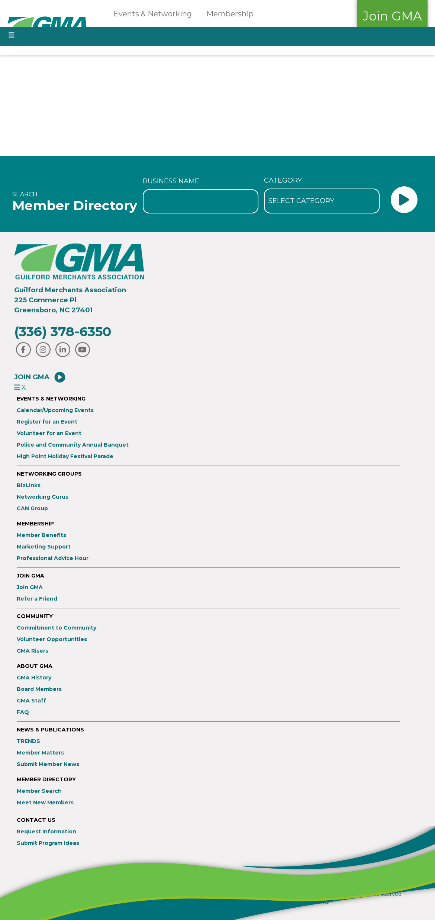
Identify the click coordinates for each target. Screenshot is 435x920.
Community (35, 616)
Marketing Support (44, 546)
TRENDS (28, 741)
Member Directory (46, 779)
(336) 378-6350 (62, 331)
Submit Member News (48, 764)
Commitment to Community (56, 627)
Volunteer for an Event (49, 433)
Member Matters (40, 752)
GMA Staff (31, 700)
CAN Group (32, 508)
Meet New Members (45, 802)
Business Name (171, 181)
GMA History (34, 677)
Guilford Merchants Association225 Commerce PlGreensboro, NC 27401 (70, 300)
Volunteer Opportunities (52, 639)
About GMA (34, 666)
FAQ (23, 712)
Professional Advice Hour (52, 558)
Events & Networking (152, 13)
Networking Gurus (42, 497)
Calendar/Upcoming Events (55, 410)
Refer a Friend (37, 598)
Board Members (39, 689)
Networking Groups (49, 474)
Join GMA (392, 16)
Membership (230, 13)
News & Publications (50, 729)
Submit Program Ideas (48, 843)
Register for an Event (47, 421)
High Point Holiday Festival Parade (65, 456)
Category (283, 180)
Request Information (46, 831)
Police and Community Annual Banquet (73, 445)
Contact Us (36, 820)
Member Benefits (41, 535)
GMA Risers (32, 651)
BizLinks (29, 485)
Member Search (39, 791)
